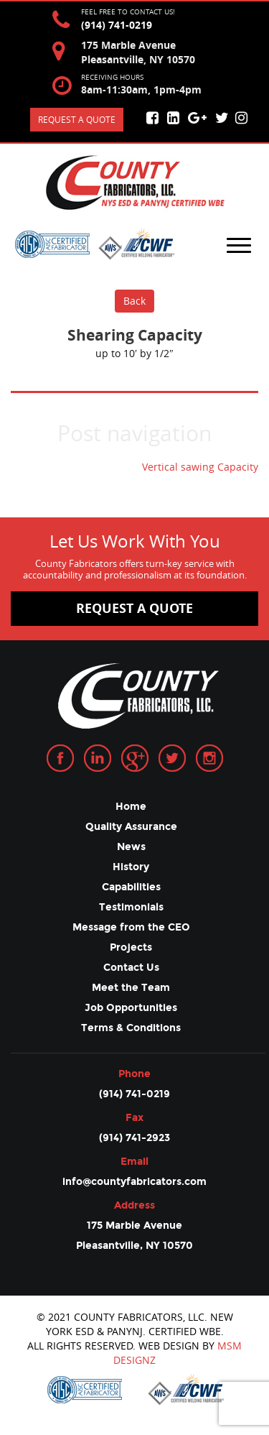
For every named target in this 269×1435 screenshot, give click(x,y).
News (131, 847)
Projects (131, 947)
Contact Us (131, 967)
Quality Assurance (131, 827)
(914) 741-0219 (116, 25)
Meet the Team (131, 988)
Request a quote (76, 119)
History (131, 867)
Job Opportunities (131, 1008)
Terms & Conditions (131, 1028)
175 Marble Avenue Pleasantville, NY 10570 (134, 1235)
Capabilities (131, 887)
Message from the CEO (131, 927)
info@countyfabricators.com (134, 1182)
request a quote (134, 608)
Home (130, 806)
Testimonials (131, 907)
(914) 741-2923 (134, 1138)
